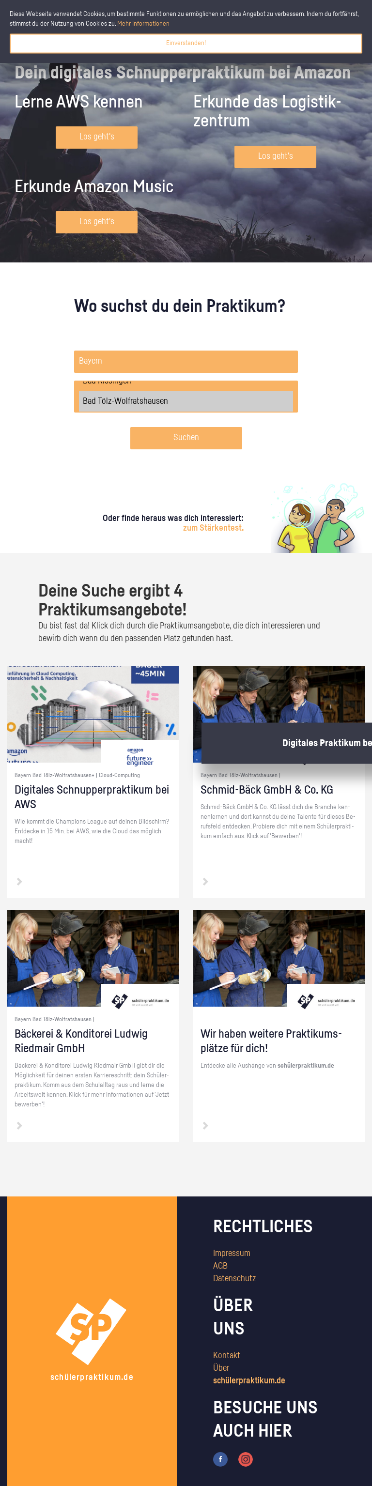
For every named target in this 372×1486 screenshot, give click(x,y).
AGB (220, 1266)
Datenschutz (234, 1278)
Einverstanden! (186, 43)
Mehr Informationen (143, 23)
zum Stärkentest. (213, 528)
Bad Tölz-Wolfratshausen (186, 401)
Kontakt (226, 1355)
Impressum (231, 1253)
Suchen (186, 437)
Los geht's (96, 137)
